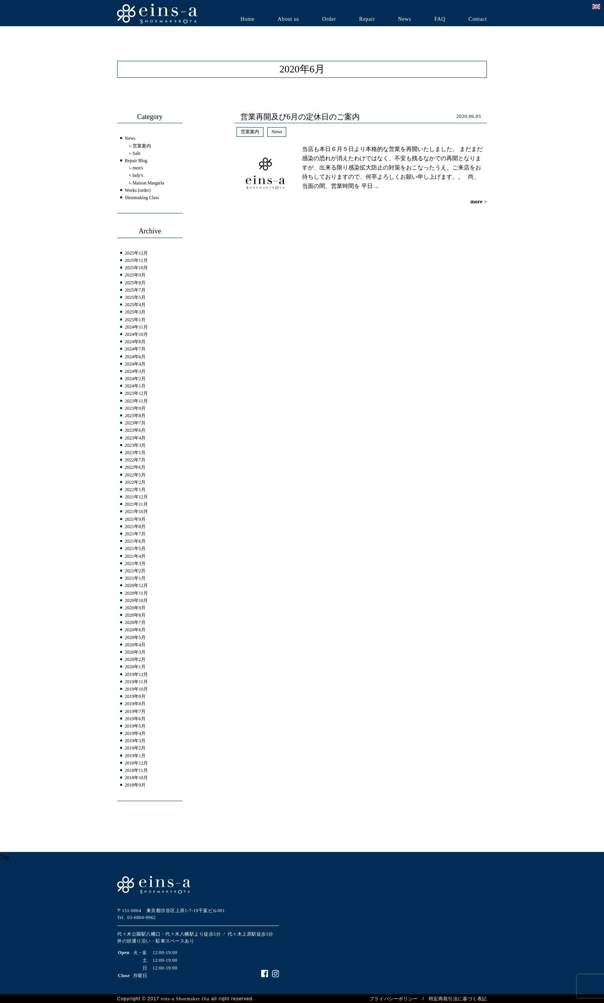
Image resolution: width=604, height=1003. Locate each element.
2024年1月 (135, 386)
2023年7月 (135, 423)
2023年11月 (136, 401)
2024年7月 (135, 349)
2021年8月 (135, 526)
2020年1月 (135, 666)
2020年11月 (136, 593)
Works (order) (138, 190)
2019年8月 (135, 703)
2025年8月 (135, 282)
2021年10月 (136, 511)
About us (288, 19)
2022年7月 (135, 460)
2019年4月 (135, 733)
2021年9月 (135, 519)
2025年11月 (136, 260)
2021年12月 (136, 497)
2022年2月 (135, 482)
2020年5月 (135, 637)
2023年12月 (136, 393)
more (478, 202)
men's (138, 168)
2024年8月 (135, 341)
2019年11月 (136, 681)
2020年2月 (135, 659)
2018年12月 (136, 763)
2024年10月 (136, 334)
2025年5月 (135, 297)
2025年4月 (135, 304)
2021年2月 (135, 571)
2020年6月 (135, 629)
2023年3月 (135, 445)
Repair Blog (136, 160)
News (404, 19)
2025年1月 (135, 319)
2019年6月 (135, 718)
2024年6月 (135, 356)
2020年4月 (135, 644)
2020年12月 (136, 585)
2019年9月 (135, 696)
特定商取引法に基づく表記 (458, 998)
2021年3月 (135, 563)
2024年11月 (136, 327)
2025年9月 (135, 275)
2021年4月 (135, 556)
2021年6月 (135, 541)
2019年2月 (135, 748)
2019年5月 (135, 726)
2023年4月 (135, 438)
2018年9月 (135, 785)
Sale (137, 153)
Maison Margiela (148, 183)
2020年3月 (135, 652)
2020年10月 (136, 600)
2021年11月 (136, 504)
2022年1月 (135, 489)
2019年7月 (135, 711)
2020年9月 (135, 608)
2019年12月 (136, 674)
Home (247, 19)
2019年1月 (135, 755)
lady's (138, 175)
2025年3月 (135, 312)
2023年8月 (135, 415)
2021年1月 (135, 578)
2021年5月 (135, 548)
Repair (367, 19)
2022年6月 (135, 467)
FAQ (439, 19)
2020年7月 (135, 622)
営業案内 (250, 131)
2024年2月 (135, 378)
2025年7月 (135, 290)
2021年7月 (135, 534)
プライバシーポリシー (393, 998)
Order (329, 19)
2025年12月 (136, 253)
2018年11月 (136, 770)
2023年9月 (135, 408)
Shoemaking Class (142, 197)
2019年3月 (135, 740)
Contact (477, 19)
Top (5, 857)
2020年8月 (135, 615)
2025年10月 (136, 267)
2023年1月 (135, 452)
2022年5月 (135, 475)
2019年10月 (136, 689)
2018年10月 (136, 777)
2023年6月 (135, 430)
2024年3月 (135, 371)
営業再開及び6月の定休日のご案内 (300, 116)
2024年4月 (135, 364)
